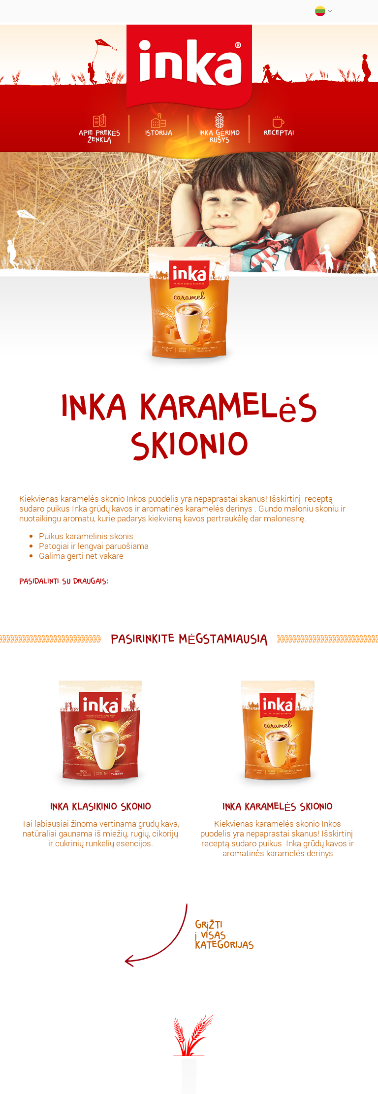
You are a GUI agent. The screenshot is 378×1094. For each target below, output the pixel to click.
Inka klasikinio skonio (100, 806)
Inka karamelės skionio (277, 806)
